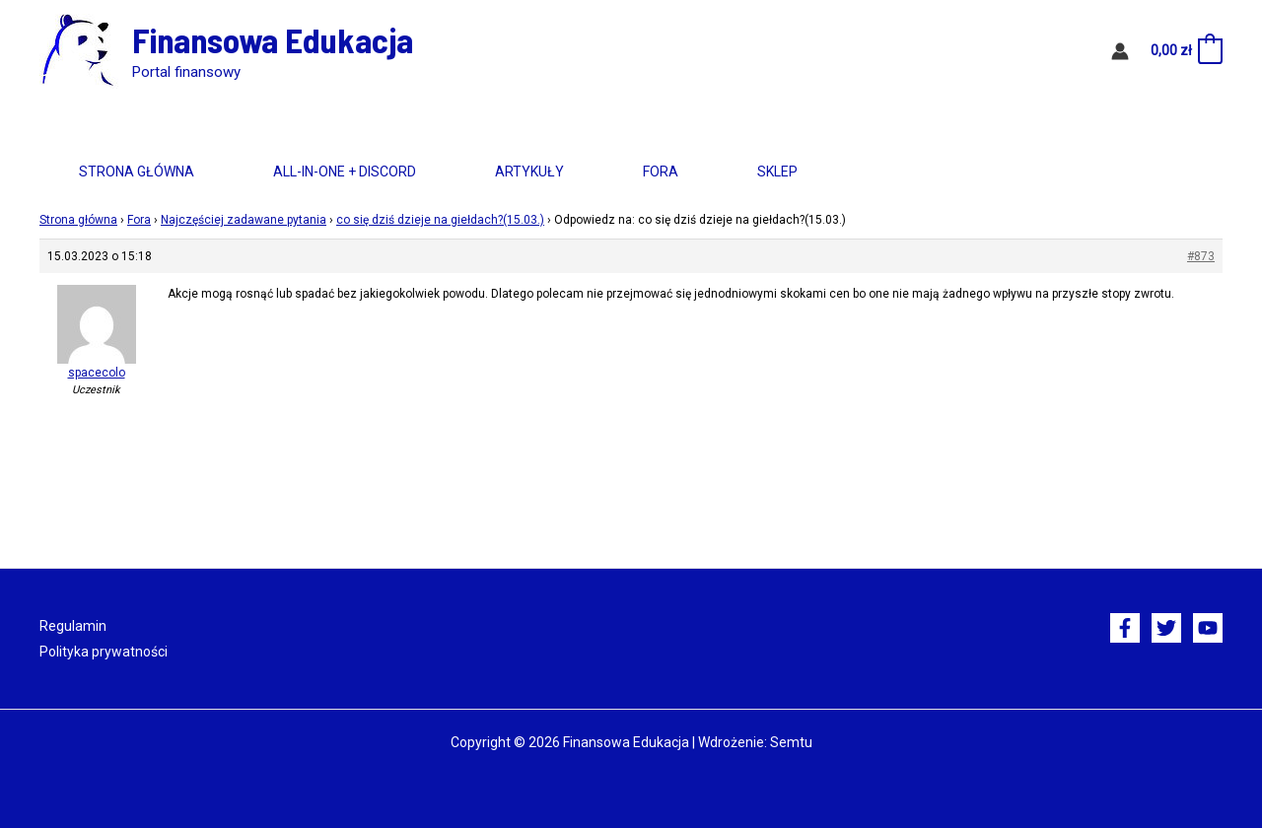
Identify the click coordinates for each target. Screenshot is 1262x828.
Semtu (791, 742)
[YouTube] (1208, 628)
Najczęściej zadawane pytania (243, 220)
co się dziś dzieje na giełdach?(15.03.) (440, 220)
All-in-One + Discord (344, 171)
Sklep (777, 171)
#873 (1201, 256)
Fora (660, 171)
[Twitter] (1166, 628)
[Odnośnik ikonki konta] (1120, 51)
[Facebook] (1125, 628)
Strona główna (136, 171)
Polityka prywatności (103, 651)
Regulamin (72, 626)
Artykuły (529, 171)
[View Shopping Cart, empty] (1186, 51)
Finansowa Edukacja (272, 39)
